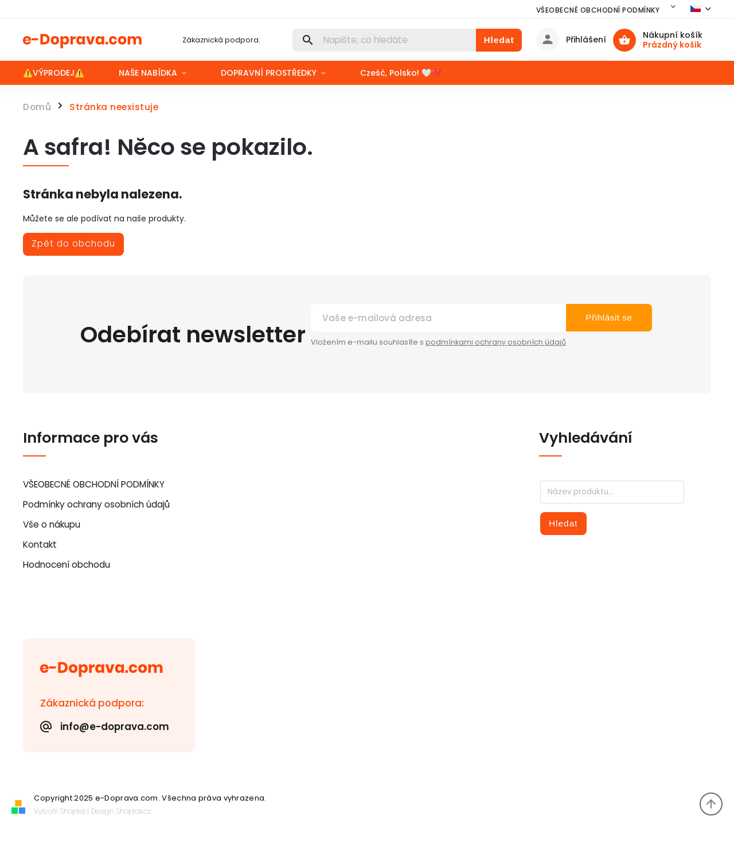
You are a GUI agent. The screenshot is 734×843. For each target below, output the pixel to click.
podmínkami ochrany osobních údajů (495, 342)
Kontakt (40, 544)
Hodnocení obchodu (66, 565)
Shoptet (72, 811)
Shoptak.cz (133, 811)
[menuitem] (62, 73)
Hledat (498, 40)
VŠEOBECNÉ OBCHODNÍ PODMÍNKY (598, 10)
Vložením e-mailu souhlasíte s (438, 342)
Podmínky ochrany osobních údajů (96, 504)
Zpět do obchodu (73, 243)
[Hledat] (384, 40)
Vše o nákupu (51, 524)
